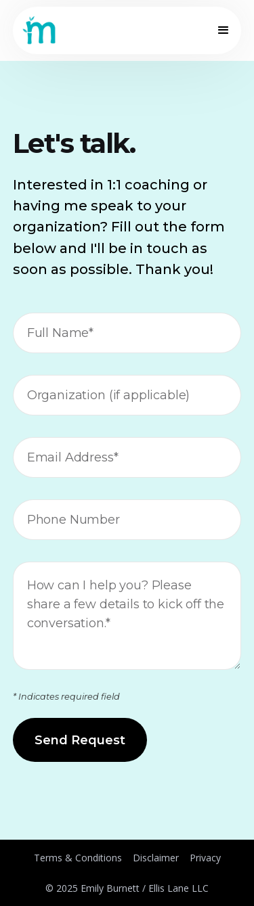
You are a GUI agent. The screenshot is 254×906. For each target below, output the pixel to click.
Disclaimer (156, 857)
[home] (39, 30)
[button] (220, 30)
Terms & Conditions (78, 857)
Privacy (205, 857)
